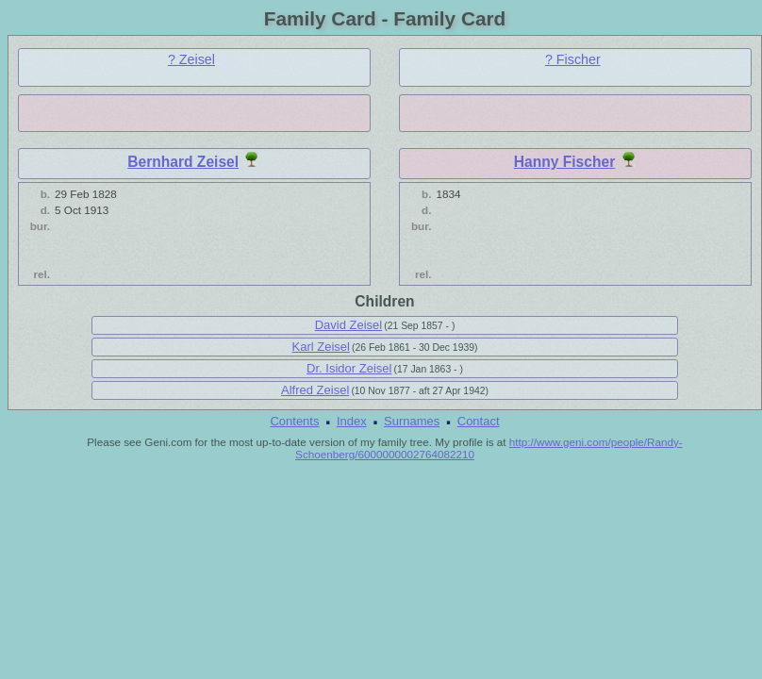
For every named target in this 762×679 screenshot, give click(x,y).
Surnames (411, 421)
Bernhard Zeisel (183, 162)
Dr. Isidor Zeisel (348, 368)
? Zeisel (191, 59)
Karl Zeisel (321, 347)
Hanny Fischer (564, 162)
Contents (294, 421)
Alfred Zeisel (315, 390)
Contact (478, 421)
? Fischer (573, 59)
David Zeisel (349, 325)
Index (352, 421)
